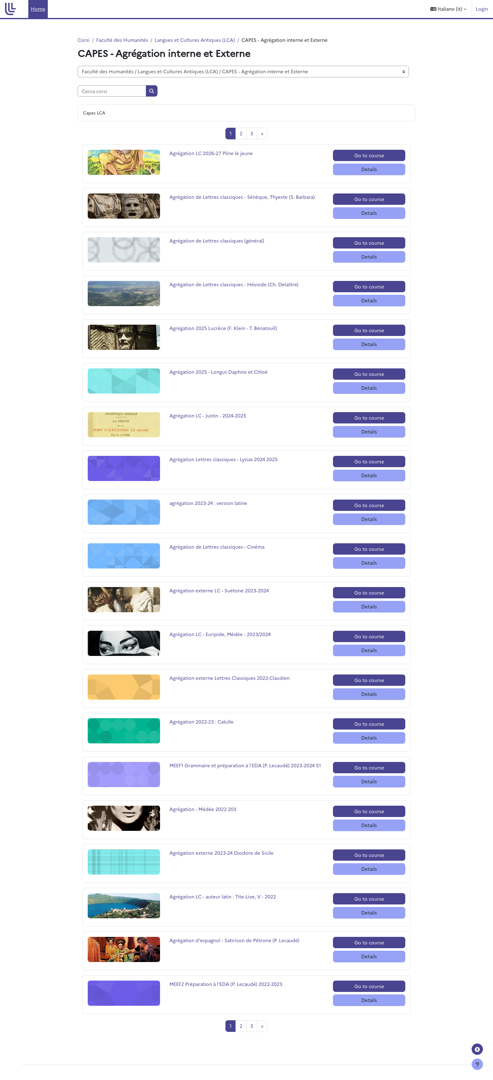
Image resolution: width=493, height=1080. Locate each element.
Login (482, 8)
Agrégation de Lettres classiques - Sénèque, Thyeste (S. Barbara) (242, 196)
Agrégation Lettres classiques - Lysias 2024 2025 (223, 459)
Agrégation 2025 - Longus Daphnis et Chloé (218, 371)
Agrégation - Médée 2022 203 (202, 809)
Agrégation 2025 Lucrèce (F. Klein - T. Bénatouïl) (223, 328)
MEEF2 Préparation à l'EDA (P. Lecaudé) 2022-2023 (225, 984)
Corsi (84, 39)
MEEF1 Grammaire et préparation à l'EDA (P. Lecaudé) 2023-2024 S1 (245, 765)
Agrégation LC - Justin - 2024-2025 (207, 415)
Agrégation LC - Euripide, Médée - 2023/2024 (220, 634)
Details (369, 169)
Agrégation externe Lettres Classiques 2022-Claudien (229, 677)
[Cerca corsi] (112, 91)
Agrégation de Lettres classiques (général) (216, 240)
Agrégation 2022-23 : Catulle (201, 721)
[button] (448, 9)
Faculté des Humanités (122, 39)
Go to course (369, 155)
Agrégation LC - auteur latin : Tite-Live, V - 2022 (222, 896)
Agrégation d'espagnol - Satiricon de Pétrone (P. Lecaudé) (234, 940)
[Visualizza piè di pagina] (477, 1064)
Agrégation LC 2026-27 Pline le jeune (211, 153)
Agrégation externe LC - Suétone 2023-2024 (219, 590)
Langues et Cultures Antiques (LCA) (195, 39)
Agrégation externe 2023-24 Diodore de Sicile (221, 852)
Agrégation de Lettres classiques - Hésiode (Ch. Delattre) (233, 284)
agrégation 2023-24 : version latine (208, 503)
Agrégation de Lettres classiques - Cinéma (216, 546)
